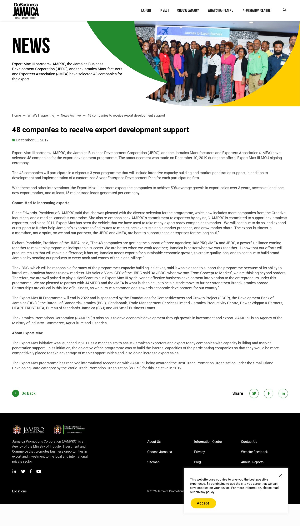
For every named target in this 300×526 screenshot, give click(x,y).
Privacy (199, 452)
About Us (154, 442)
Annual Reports (252, 462)
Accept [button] (203, 503)
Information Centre (208, 442)
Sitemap (153, 462)
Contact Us (249, 442)
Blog (197, 462)
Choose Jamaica (159, 452)
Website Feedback (254, 452)
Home (16, 115)
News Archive (71, 115)
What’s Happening (41, 115)
